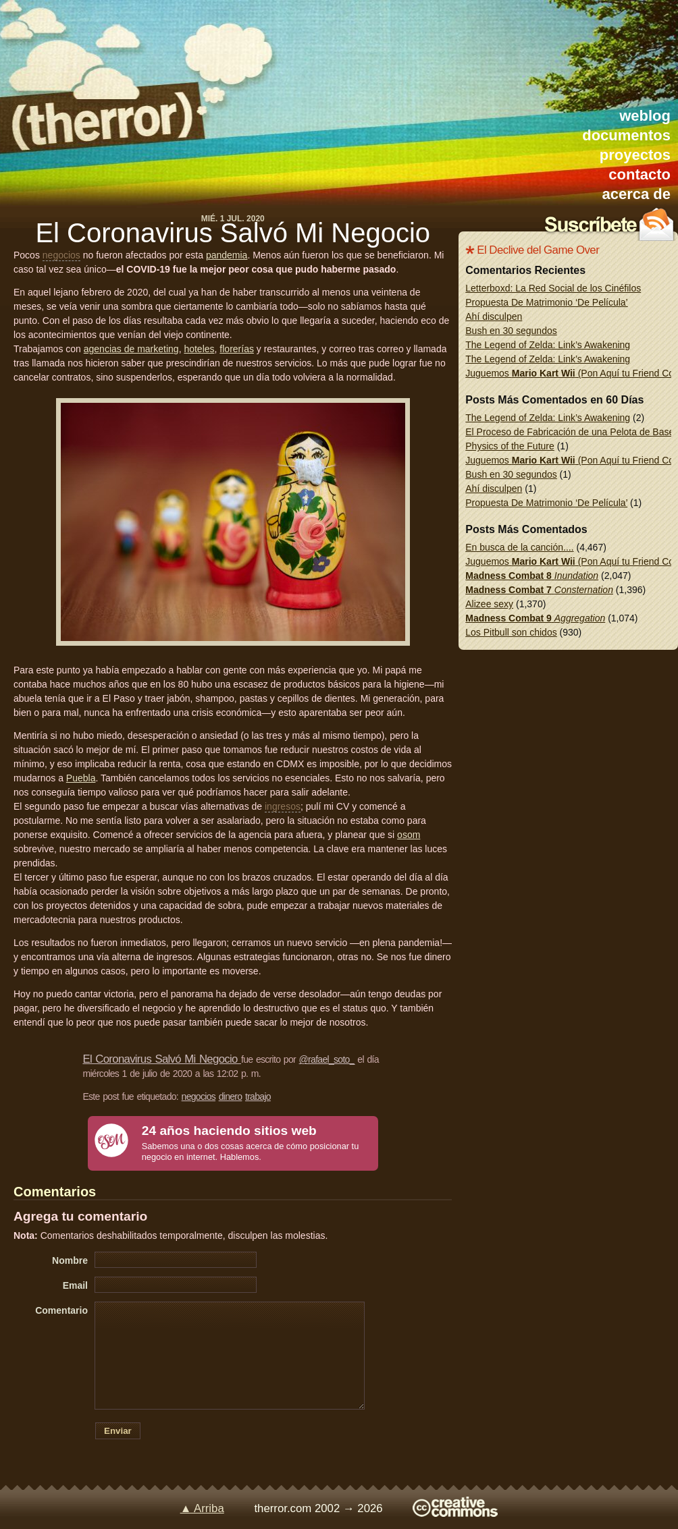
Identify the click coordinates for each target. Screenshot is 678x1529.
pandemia (227, 255)
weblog (645, 115)
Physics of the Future (509, 446)
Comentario (61, 1310)
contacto (639, 174)
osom (408, 834)
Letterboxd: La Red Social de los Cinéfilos (553, 288)
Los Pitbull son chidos (510, 632)
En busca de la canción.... (519, 547)
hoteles (199, 348)
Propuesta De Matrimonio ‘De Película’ (546, 302)
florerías (236, 348)
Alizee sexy (489, 604)
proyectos (635, 154)
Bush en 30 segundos (510, 330)
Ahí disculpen (493, 316)
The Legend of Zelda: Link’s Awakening (547, 344)
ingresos (283, 806)
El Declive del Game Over (538, 250)
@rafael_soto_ (327, 1059)
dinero (230, 1096)
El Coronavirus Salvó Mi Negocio (232, 233)
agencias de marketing (131, 348)
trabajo (258, 1096)
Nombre (70, 1260)
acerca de (636, 194)
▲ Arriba (202, 1508)
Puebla (81, 778)
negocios (61, 255)
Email (75, 1285)
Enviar (118, 1431)
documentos (626, 135)
